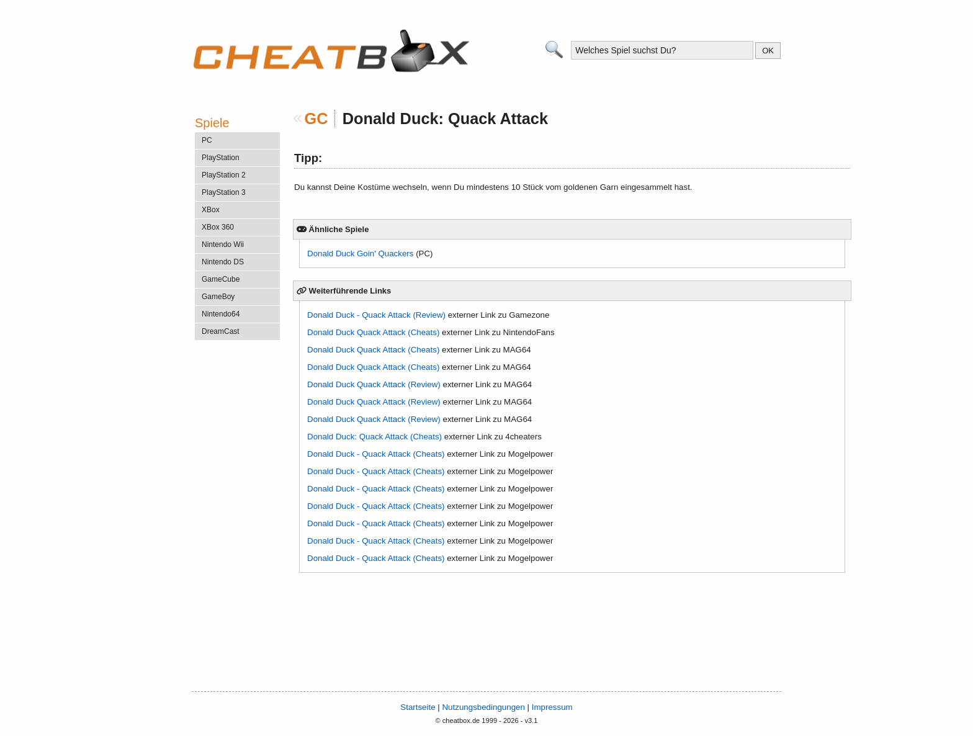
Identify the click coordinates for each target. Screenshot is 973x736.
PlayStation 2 (224, 175)
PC (207, 140)
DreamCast (221, 331)
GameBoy (218, 296)
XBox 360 (218, 227)
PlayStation (221, 157)
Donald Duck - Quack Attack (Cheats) (375, 454)
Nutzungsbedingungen (483, 707)
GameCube (221, 279)
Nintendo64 (221, 314)
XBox (211, 209)
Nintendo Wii (223, 244)
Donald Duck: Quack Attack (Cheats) (374, 436)
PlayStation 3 (224, 192)
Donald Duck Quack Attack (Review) (374, 384)
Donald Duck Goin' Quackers (360, 253)
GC (316, 118)
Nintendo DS (223, 262)
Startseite (417, 707)
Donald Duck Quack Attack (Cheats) (373, 332)
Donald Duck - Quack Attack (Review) (376, 315)
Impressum (552, 707)
